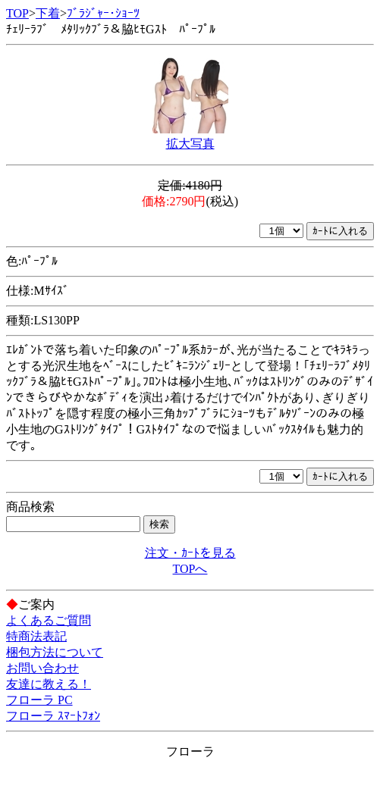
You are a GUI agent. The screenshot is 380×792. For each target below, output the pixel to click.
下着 (48, 13)
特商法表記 (36, 636)
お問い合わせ (42, 668)
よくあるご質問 (48, 620)
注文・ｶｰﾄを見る (190, 552)
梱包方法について (54, 652)
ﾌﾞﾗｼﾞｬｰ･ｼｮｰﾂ (103, 13)
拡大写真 (190, 143)
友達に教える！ (48, 684)
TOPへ (190, 568)
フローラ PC (39, 699)
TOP (17, 13)
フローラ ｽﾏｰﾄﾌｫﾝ (53, 715)
